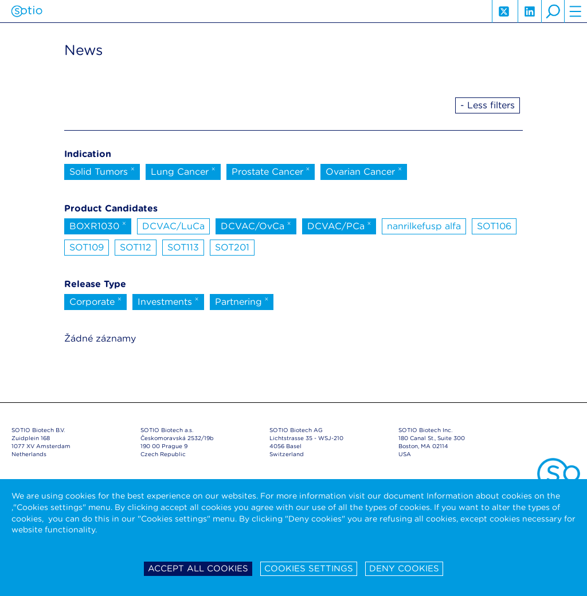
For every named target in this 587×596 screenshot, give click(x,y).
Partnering (242, 301)
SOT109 (86, 247)
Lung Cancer (183, 170)
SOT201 (232, 247)
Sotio (26, 11)
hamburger (575, 11)
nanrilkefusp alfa (424, 226)
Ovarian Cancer (364, 170)
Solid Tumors (102, 170)
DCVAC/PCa (339, 225)
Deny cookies (404, 568)
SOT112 (135, 247)
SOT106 (494, 226)
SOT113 (183, 247)
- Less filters (487, 105)
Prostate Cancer (271, 170)
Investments (168, 301)
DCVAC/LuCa (173, 226)
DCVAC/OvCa (256, 225)
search (552, 11)
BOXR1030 (97, 225)
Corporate (95, 301)
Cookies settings (308, 568)
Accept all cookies (198, 568)
